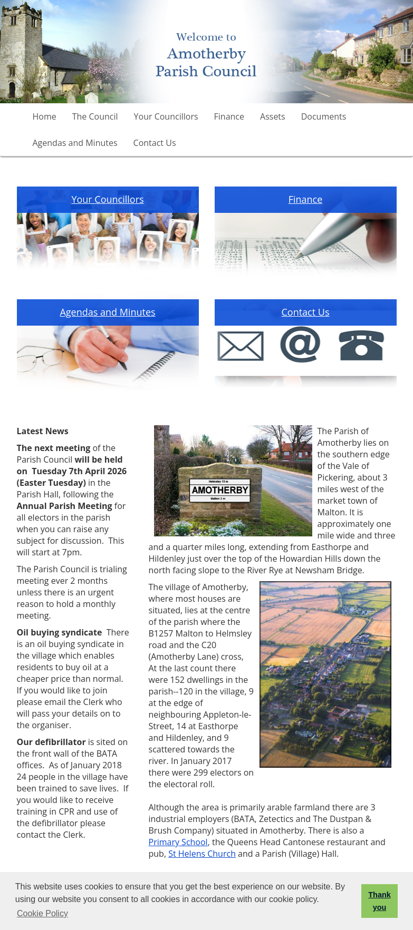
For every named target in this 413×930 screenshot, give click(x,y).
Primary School (178, 842)
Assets (272, 116)
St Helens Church (202, 853)
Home (44, 116)
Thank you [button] (379, 901)
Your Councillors (166, 116)
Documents (324, 116)
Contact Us (154, 143)
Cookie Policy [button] (42, 913)
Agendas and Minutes (75, 143)
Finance (229, 116)
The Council (95, 116)
